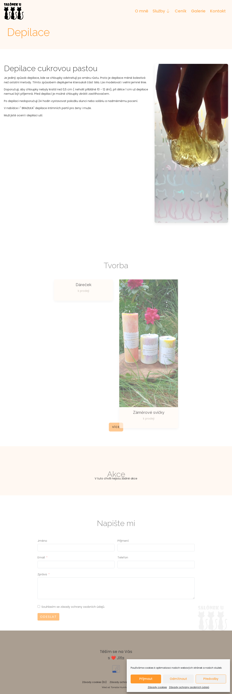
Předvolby (210, 679)
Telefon (122, 563)
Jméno (42, 546)
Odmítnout (178, 679)
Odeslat (48, 622)
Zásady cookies (157, 687)
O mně (141, 11)
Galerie (198, 11)
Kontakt (218, 11)
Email (41, 563)
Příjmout (145, 679)
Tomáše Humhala (120, 687)
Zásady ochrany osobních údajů (189, 687)
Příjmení (123, 546)
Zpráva (42, 580)
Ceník (180, 11)
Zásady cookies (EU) (94, 682)
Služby (161, 11)
